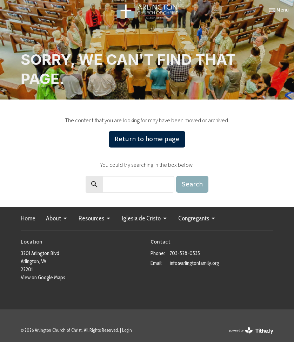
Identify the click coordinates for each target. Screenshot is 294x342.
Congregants (197, 218)
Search (192, 184)
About (57, 218)
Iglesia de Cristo (145, 218)
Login (127, 330)
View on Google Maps (43, 277)
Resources (95, 218)
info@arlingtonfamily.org (194, 263)
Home (28, 218)
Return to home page (147, 139)
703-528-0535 (185, 253)
